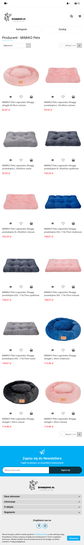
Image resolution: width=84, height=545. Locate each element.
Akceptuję (73, 538)
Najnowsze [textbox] (8, 45)
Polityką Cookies (41, 534)
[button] (77, 3)
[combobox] (16, 45)
